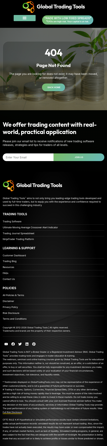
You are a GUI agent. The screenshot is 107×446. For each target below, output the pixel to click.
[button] (25, 18)
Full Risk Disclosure (12, 412)
